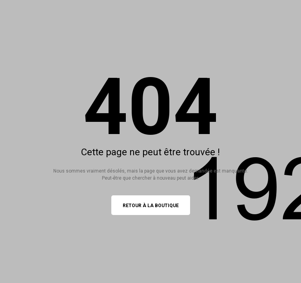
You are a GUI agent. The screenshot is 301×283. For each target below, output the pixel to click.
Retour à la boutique (151, 205)
